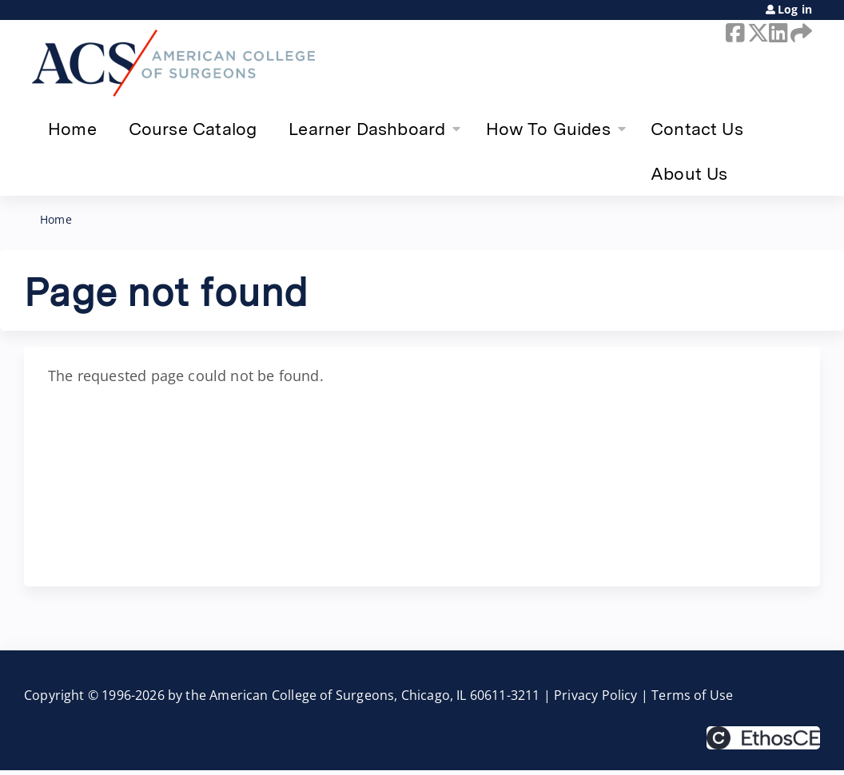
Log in (795, 9)
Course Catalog (193, 128)
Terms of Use (692, 695)
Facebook (734, 33)
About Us (689, 173)
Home (72, 128)
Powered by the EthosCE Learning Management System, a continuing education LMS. (763, 737)
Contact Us (697, 128)
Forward (798, 33)
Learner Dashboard (367, 128)
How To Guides (548, 128)
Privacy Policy (596, 695)
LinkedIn (777, 33)
